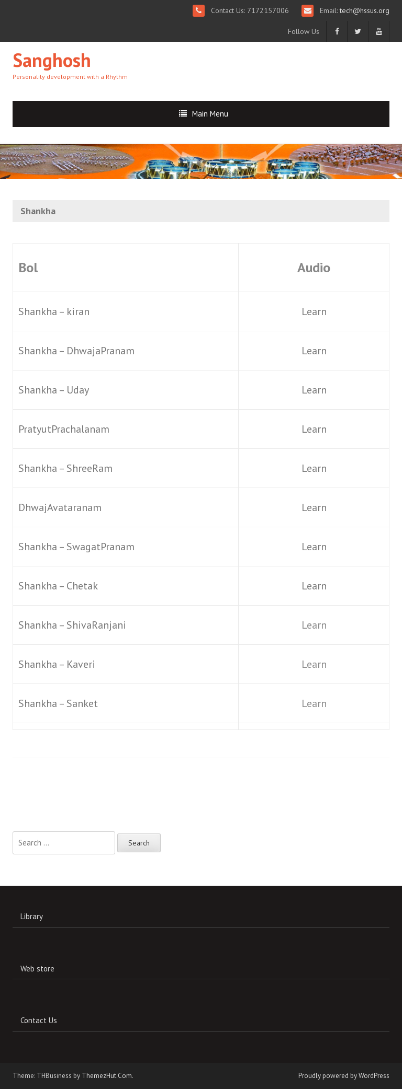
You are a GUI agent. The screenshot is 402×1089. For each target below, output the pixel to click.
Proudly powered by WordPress (343, 1075)
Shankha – (42, 625)
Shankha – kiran (54, 311)
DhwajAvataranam (60, 507)
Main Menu (210, 114)
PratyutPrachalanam (63, 429)
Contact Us (38, 1020)
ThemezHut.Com (107, 1075)
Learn (314, 311)
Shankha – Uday (53, 390)
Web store (37, 969)
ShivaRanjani (96, 625)
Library (31, 916)
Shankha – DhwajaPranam (76, 350)
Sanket (82, 703)
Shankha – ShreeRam (65, 468)
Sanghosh (52, 60)
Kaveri (80, 664)
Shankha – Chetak (58, 586)
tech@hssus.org (363, 10)
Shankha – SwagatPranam (76, 546)
